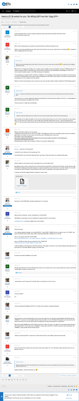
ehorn (7, 217)
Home (72, 386)
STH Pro (3, 386)
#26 (75, 129)
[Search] (24, 11)
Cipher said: (18, 112)
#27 (75, 146)
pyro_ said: (18, 60)
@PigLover (18, 93)
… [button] (15, 27)
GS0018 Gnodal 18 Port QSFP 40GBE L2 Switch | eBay (28, 243)
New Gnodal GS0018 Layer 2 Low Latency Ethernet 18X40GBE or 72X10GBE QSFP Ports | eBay (38, 238)
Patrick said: (18, 90)
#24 (75, 86)
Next (21, 27)
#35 (75, 291)
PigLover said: (19, 362)
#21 (75, 31)
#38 (75, 332)
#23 (75, 56)
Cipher (7, 60)
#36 (75, 303)
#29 (75, 198)
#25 (75, 108)
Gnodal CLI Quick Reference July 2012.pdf (27, 185)
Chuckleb (7, 257)
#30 (75, 212)
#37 (75, 315)
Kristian (7, 35)
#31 (75, 226)
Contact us (50, 386)
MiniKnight (7, 362)
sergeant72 (7, 133)
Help (69, 386)
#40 (75, 357)
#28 (75, 160)
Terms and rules (56, 386)
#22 (75, 43)
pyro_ (7, 48)
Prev (4, 27)
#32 (75, 252)
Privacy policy (64, 386)
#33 (75, 265)
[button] (3, 11)
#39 (75, 345)
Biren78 (4, 18)
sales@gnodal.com (19, 221)
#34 (75, 278)
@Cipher (17, 149)
